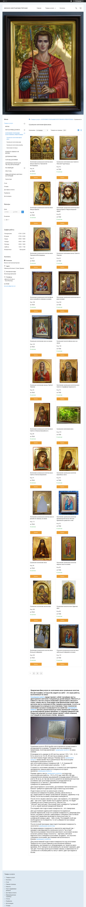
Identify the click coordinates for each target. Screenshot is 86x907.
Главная (39, 8)
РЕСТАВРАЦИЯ (9, 167)
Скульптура (8, 179)
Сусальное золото (38, 697)
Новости (8, 886)
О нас (5, 183)
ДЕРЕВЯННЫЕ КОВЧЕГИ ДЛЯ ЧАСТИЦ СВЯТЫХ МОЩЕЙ (13, 163)
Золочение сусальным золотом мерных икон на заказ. (66, 563)
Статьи (8, 898)
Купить (36, 177)
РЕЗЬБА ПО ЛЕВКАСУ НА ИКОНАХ (12, 152)
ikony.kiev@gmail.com (10, 286)
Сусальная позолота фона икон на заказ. (67, 342)
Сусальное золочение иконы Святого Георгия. (68, 254)
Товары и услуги (49, 8)
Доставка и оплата (9, 189)
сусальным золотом (47, 826)
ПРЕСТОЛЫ (8, 171)
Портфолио (7, 193)
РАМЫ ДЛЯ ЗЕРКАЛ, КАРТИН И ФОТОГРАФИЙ (13, 175)
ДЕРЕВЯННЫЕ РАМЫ (10, 156)
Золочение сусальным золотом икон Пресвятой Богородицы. (41, 254)
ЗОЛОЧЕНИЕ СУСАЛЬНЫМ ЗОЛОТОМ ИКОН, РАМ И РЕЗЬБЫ (57, 119)
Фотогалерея (7, 196)
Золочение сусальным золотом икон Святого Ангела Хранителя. (41, 473)
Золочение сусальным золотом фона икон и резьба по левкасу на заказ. (41, 298)
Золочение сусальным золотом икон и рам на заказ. (68, 298)
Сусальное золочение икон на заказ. (41, 341)
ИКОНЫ (7, 126)
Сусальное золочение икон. (65, 429)
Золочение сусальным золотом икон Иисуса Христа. (41, 208)
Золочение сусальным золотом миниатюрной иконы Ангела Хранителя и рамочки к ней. (66, 518)
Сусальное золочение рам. (14, 142)
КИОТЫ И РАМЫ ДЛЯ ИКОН (12, 129)
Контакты (62, 8)
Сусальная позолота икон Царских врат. (67, 607)
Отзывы (6, 186)
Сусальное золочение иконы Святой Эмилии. (41, 386)
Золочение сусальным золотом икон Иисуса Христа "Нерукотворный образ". (68, 209)
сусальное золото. (45, 771)
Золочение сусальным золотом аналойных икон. (66, 473)
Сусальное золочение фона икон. (14, 138)
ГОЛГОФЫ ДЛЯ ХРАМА (11, 159)
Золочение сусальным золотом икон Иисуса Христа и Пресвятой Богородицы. (41, 163)
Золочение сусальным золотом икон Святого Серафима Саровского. (68, 386)
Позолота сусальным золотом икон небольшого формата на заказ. (68, 651)
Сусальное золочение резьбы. (15, 145)
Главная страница (11, 884)
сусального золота (54, 773)
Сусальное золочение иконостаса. (40, 606)
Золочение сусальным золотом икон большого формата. (41, 651)
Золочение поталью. (12, 148)
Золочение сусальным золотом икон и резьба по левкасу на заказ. (42, 517)
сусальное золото (62, 750)
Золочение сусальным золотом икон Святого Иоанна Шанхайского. (41, 430)
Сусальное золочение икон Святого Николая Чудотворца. (68, 162)
